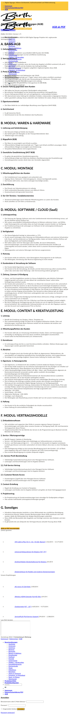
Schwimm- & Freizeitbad (17, 70)
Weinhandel (13, 74)
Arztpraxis (12, 41)
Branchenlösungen (11, 642)
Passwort (4, 705)
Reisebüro (12, 672)
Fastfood (11, 52)
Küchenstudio (13, 61)
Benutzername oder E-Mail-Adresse (13, 701)
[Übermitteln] (5, 687)
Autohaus (12, 648)
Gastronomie (13, 660)
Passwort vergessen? (8, 712)
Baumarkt (12, 46)
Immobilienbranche (15, 664)
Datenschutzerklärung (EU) (14, 8)
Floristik (11, 659)
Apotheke (12, 644)
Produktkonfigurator (12, 683)
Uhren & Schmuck (15, 673)
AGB (6, 9)
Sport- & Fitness (14, 677)
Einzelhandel (13, 655)
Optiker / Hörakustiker (16, 57)
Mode (11, 668)
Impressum (8, 6)
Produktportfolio (10, 681)
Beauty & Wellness (15, 653)
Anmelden (21, 709)
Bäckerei (11, 649)
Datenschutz (13, 639)
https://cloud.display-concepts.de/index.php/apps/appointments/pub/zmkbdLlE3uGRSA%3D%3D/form (15, 628)
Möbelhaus (12, 670)
